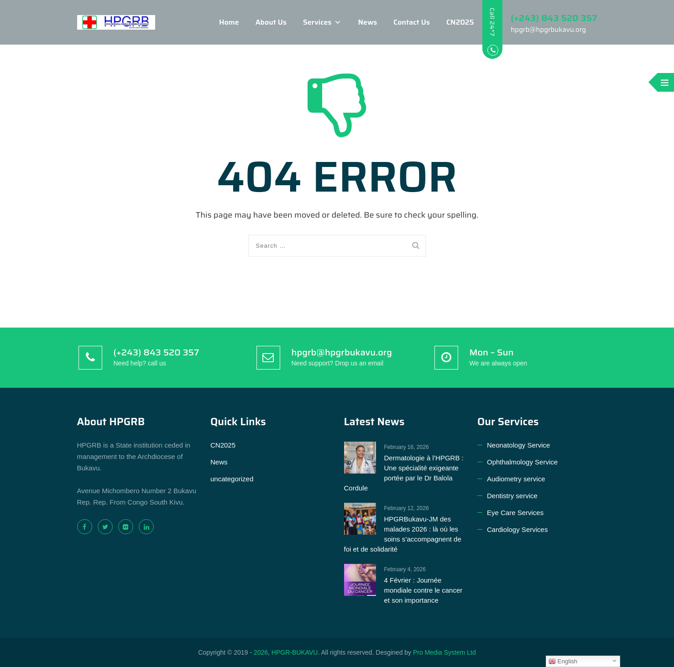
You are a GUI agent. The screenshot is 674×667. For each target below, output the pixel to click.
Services (313, 22)
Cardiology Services (517, 529)
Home (220, 22)
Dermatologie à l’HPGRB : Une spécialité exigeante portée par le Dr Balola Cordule (404, 473)
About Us (261, 22)
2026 (261, 652)
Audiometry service (516, 479)
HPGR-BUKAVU (295, 652)
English (563, 661)
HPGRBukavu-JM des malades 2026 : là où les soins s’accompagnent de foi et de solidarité (402, 534)
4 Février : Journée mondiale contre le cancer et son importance (423, 590)
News (358, 22)
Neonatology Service (518, 445)
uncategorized (231, 479)
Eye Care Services (515, 512)
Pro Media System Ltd (444, 652)
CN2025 (451, 22)
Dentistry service (512, 496)
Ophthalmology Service (522, 462)
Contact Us (403, 22)
